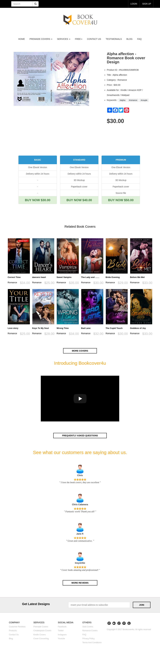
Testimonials (114, 39)
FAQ (139, 39)
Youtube (61, 638)
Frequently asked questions (80, 435)
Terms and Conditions (92, 642)
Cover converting (41, 638)
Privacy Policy (88, 638)
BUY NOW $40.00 (79, 200)
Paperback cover (79, 186)
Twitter (61, 630)
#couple (144, 100)
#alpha (122, 100)
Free (78, 39)
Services (63, 39)
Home (21, 39)
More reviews (80, 582)
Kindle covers (39, 634)
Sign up (146, 4)
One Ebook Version (37, 167)
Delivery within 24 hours (37, 173)
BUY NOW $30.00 (37, 200)
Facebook (62, 626)
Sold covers (87, 626)
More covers (80, 351)
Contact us (94, 39)
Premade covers (40, 626)
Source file (121, 193)
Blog (129, 39)
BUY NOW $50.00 (121, 200)
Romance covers (90, 630)
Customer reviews (17, 626)
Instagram (62, 634)
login (133, 4)
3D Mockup (79, 180)
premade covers (41, 39)
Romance (12, 282)
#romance (133, 100)
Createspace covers (42, 630)
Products (13, 630)
